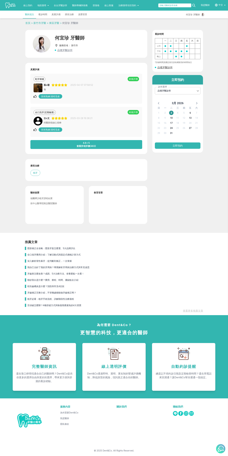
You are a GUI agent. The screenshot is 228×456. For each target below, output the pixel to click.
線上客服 (108, 5)
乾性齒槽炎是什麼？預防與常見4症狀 (45, 286)
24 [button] (171, 128)
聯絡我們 (178, 406)
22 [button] (159, 128)
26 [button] (184, 128)
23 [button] (165, 128)
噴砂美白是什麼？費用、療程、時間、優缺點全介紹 (52, 280)
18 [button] (177, 123)
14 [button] (196, 118)
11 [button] (177, 118)
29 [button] (159, 133)
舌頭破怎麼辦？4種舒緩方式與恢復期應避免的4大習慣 (54, 305)
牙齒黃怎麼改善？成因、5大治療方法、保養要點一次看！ (55, 273)
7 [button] (196, 113)
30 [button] (165, 133)
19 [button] (184, 123)
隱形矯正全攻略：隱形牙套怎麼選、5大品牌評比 (51, 248)
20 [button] (190, 123)
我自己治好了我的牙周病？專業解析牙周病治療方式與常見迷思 (58, 267)
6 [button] (190, 113)
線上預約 (27, 5)
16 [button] (165, 123)
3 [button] (171, 113)
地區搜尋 (43, 5)
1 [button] (158, 113)
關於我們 (122, 406)
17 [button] (171, 123)
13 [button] (190, 118)
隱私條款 (64, 424)
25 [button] (177, 128)
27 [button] (190, 128)
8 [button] (158, 118)
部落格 (96, 5)
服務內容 (65, 406)
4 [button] (177, 113)
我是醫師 (205, 5)
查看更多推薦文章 (193, 310)
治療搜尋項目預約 (128, 5)
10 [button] (171, 118)
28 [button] (196, 128)
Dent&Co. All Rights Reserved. (118, 450)
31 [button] (171, 133)
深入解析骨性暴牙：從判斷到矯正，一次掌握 (49, 261)
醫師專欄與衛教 (80, 5)
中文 (220, 4)
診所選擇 (162, 86)
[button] (158, 103)
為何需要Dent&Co (69, 412)
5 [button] (184, 113)
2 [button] (165, 113)
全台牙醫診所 (60, 5)
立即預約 (178, 145)
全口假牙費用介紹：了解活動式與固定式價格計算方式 (54, 254)
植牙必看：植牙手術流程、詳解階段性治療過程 (50, 299)
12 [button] (184, 118)
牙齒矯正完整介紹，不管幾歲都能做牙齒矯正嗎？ (51, 292)
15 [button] (159, 123)
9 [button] (165, 118)
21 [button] (196, 123)
